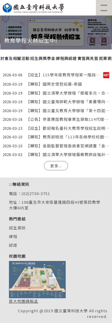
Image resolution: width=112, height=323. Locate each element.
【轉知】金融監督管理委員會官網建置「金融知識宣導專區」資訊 (67, 146)
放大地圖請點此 (23, 301)
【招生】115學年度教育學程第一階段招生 (64, 75)
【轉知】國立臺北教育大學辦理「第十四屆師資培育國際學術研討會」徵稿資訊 (67, 110)
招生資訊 (17, 228)
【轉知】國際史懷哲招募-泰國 (54, 84)
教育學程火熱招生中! (30, 40)
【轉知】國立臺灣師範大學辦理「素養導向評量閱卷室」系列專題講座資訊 (67, 101)
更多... (56, 166)
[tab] (42, 58)
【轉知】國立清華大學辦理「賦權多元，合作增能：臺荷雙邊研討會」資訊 (67, 93)
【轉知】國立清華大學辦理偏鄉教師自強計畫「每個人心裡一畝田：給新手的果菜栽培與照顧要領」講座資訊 (67, 154)
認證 (13, 245)
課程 (13, 236)
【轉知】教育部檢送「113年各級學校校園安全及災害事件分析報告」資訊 (67, 137)
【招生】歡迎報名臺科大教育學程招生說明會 (67, 128)
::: (11, 184)
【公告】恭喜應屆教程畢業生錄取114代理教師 (67, 119)
